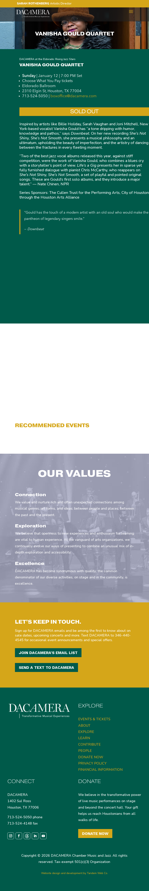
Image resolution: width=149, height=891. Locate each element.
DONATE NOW (90, 757)
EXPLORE (86, 731)
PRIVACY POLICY (92, 763)
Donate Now (95, 833)
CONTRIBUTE (89, 744)
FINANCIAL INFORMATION (100, 769)
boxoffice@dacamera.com (73, 96)
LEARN (84, 738)
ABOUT (84, 725)
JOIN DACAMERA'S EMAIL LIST (48, 652)
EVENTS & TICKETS (94, 719)
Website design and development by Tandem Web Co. (74, 873)
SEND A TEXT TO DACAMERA (46, 667)
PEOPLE (85, 750)
